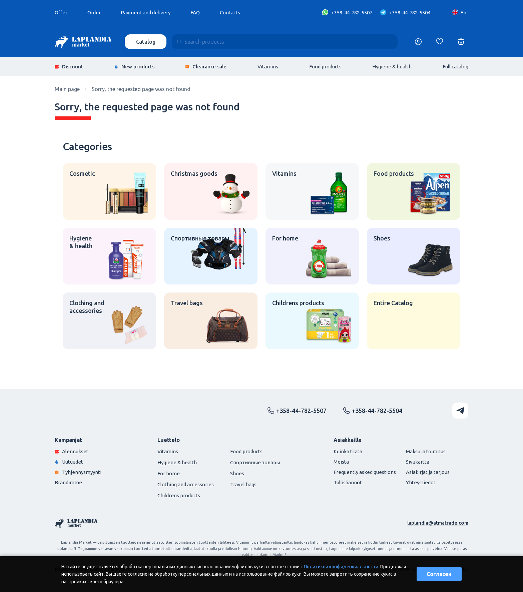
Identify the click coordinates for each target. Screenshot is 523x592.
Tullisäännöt (348, 482)
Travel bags (243, 484)
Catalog (145, 42)
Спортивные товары (255, 462)
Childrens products (178, 495)
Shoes (237, 473)
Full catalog (455, 66)
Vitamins (267, 66)
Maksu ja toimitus (426, 451)
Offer (61, 12)
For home (168, 473)
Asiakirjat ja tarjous (428, 472)
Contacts (230, 12)
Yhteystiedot (421, 482)
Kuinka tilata (348, 451)
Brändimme (68, 482)
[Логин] (418, 41)
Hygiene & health (392, 66)
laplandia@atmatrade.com (437, 523)
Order (94, 12)
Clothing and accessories (185, 484)
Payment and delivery (145, 12)
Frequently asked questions (365, 472)
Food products (325, 66)
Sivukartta (417, 462)
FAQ (195, 12)
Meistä (341, 462)
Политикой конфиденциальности (341, 566)
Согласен (439, 574)
